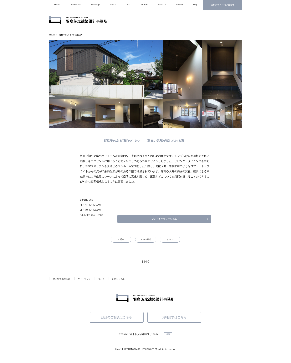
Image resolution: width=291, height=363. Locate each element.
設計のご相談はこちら (116, 317)
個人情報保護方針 (61, 279)
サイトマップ (84, 279)
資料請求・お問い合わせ (222, 4)
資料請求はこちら (174, 317)
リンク (101, 279)
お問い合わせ (118, 279)
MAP (168, 334)
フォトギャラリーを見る (190, 219)
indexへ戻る (145, 239)
